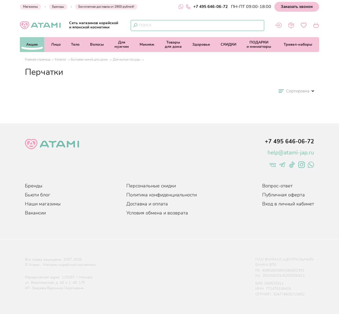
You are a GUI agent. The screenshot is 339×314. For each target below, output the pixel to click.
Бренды (58, 7)
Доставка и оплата (147, 204)
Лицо (56, 44)
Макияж (147, 44)
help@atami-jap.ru (290, 152)
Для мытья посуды (126, 59)
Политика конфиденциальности (161, 195)
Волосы (97, 44)
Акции (32, 44)
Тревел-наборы (298, 44)
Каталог (60, 59)
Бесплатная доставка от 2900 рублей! (106, 7)
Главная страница (37, 59)
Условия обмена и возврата (157, 213)
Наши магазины (43, 204)
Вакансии (35, 213)
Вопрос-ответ (277, 186)
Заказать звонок (297, 6)
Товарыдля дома (173, 44)
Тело (75, 44)
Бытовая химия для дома (89, 59)
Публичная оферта (283, 195)
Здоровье (201, 44)
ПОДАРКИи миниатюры (259, 44)
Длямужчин (121, 44)
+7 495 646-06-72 (207, 6)
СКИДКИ (228, 44)
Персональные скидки (151, 186)
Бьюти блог (37, 195)
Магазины (30, 7)
